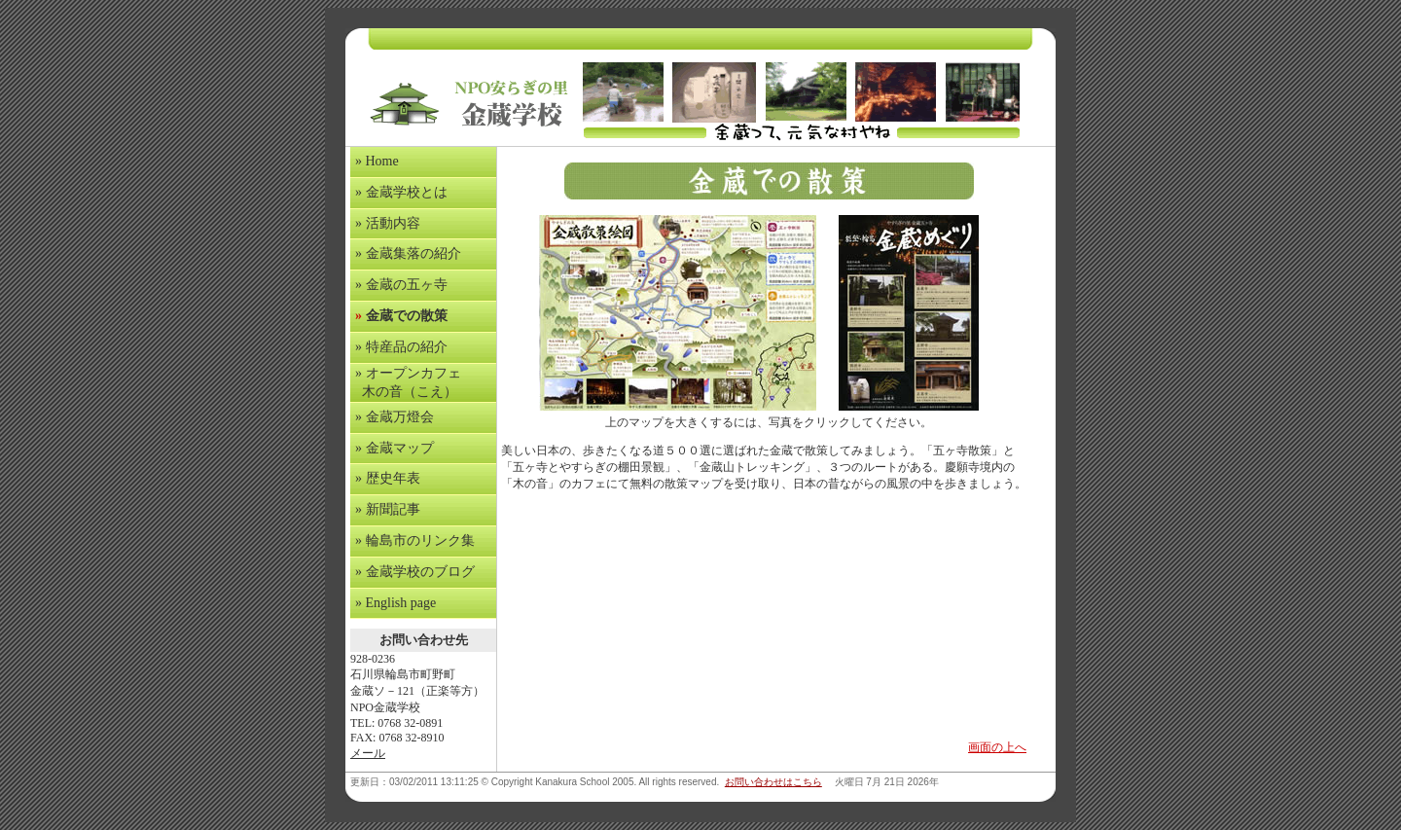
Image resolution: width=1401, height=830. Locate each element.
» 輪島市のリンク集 (415, 540)
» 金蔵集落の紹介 (408, 253)
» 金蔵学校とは (401, 192)
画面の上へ (997, 747)
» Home (377, 161)
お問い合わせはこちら (773, 781)
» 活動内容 (387, 223)
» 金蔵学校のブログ (415, 571)
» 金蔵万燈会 (394, 417)
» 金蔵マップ (394, 448)
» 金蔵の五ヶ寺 (401, 284)
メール (367, 753)
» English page (395, 602)
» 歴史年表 (387, 478)
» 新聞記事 (387, 509)
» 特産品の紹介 (401, 347)
